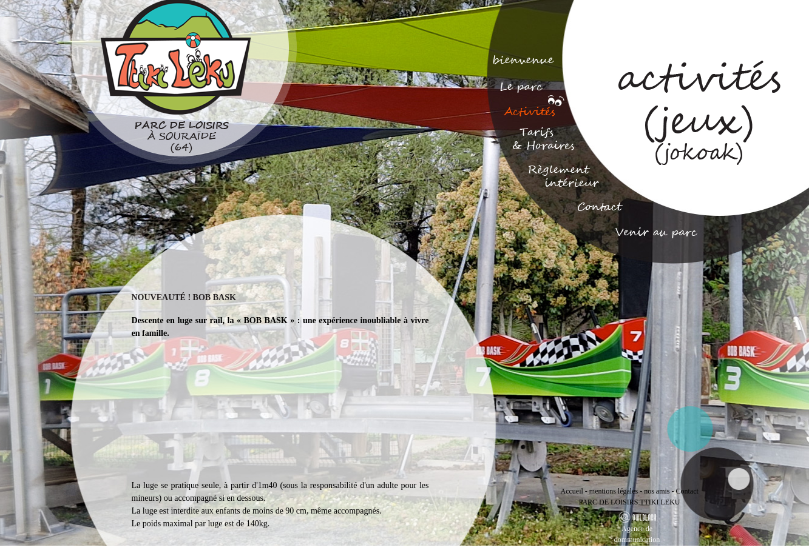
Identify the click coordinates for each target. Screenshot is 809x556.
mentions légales (613, 491)
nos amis (656, 491)
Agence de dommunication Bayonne (637, 539)
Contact (686, 491)
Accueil (572, 491)
